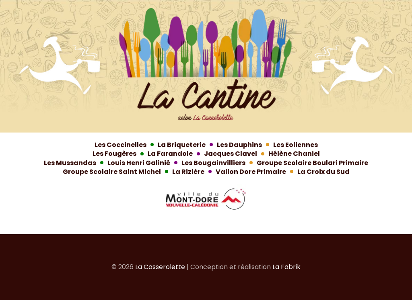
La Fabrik (286, 266)
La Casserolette (160, 266)
